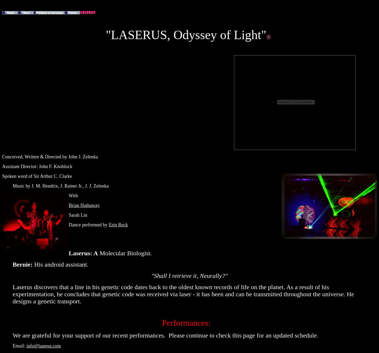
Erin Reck (118, 224)
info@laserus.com (44, 346)
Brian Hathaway (84, 205)
